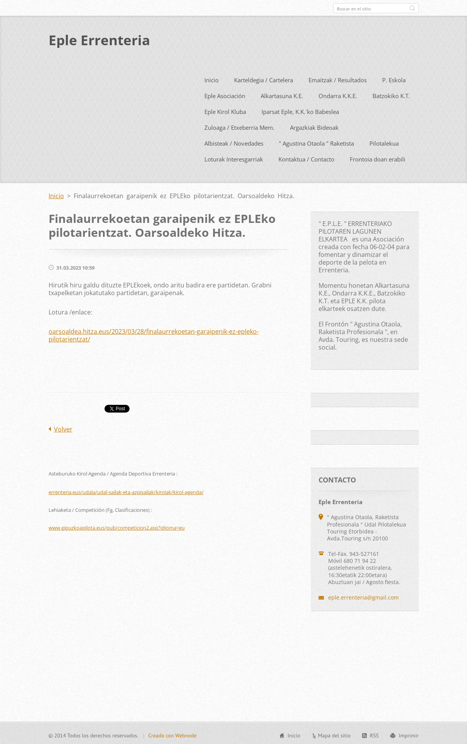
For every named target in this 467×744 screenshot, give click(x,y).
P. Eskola (394, 78)
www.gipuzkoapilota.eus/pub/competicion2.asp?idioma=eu (117, 526)
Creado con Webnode (172, 734)
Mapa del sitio (334, 734)
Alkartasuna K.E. (282, 94)
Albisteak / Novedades (233, 142)
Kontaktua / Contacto (306, 157)
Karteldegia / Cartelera (263, 78)
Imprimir (408, 734)
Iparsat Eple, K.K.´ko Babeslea (300, 110)
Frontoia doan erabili (377, 157)
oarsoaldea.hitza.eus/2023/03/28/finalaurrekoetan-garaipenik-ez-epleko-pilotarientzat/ (154, 334)
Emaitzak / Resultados (338, 78)
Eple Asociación (224, 94)
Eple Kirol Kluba (225, 110)
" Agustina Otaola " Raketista (316, 142)
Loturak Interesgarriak (233, 157)
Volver (63, 427)
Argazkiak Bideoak (314, 126)
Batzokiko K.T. (391, 94)
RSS (374, 734)
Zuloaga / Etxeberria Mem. (239, 126)
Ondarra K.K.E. (338, 94)
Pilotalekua (384, 142)
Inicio (211, 78)
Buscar (412, 8)
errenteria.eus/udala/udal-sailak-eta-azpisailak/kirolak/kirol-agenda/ (126, 490)
